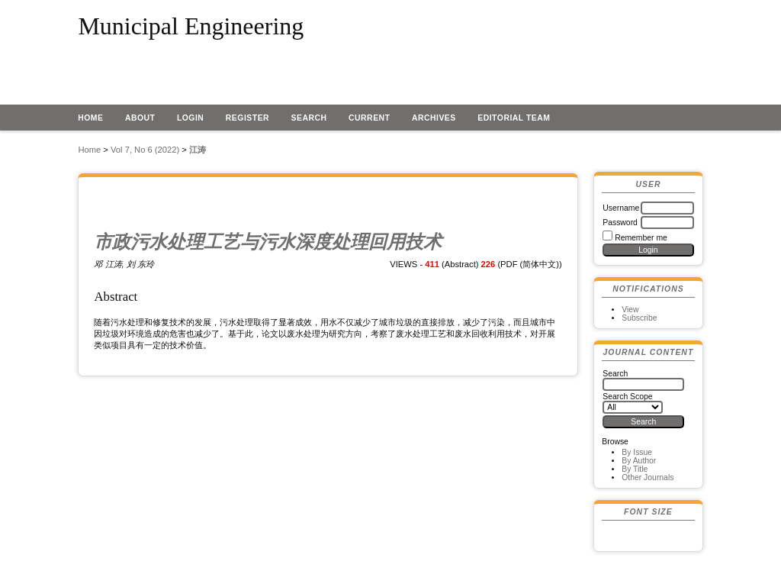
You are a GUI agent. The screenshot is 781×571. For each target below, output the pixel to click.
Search (309, 118)
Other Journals (647, 477)
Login (190, 118)
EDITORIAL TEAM (513, 118)
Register (247, 118)
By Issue (637, 452)
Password (620, 222)
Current (369, 118)
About (140, 118)
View (630, 309)
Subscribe (639, 318)
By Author (639, 460)
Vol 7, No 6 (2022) (145, 149)
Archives (434, 118)
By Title (635, 469)
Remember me (641, 238)
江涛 (197, 149)
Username (621, 208)
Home (90, 118)
